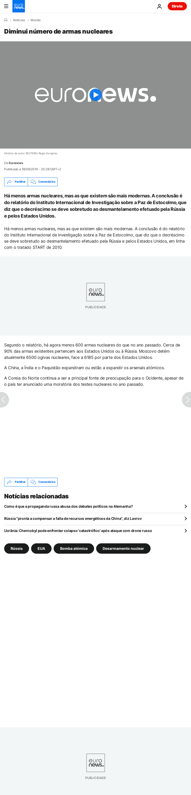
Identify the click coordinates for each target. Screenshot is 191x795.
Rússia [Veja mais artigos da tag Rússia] (17, 548)
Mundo (36, 20)
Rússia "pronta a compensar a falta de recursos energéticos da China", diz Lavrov (73, 518)
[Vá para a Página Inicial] (18, 6)
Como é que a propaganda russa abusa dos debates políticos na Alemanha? (68, 506)
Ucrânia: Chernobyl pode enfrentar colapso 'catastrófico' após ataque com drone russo (78, 530)
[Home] (5, 20)
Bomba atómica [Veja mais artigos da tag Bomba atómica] (74, 548)
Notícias (19, 20)
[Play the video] (95, 95)
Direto (177, 6)
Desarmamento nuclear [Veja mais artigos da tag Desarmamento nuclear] (123, 548)
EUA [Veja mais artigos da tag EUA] (41, 548)
